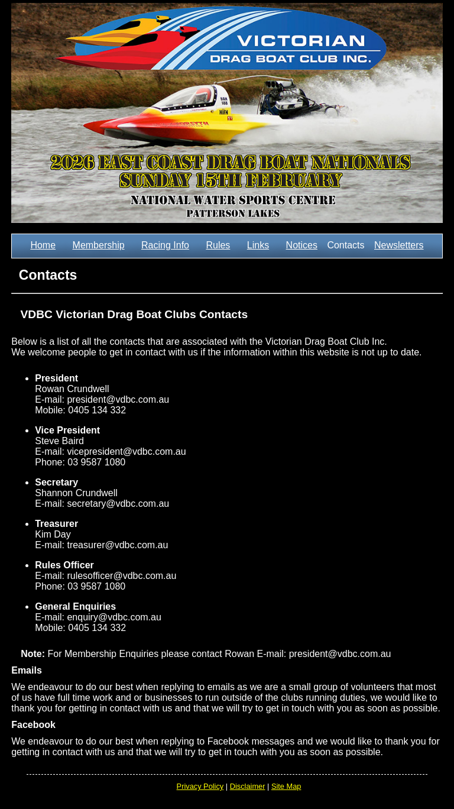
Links (258, 245)
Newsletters (399, 245)
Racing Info (165, 245)
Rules (218, 245)
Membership (99, 245)
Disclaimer (247, 786)
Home (43, 245)
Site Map (286, 786)
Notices (301, 245)
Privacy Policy (200, 786)
